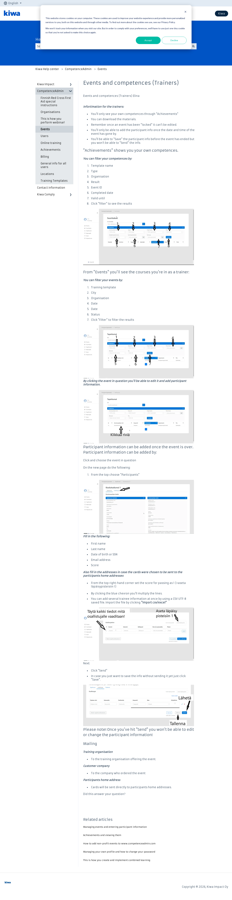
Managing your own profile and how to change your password (119, 851)
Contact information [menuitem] (51, 187)
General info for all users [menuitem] (53, 165)
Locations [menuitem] (47, 174)
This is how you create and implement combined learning (116, 860)
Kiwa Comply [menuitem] (46, 194)
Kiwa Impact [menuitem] (45, 84)
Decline (174, 40)
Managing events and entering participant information (115, 826)
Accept (148, 40)
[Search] (193, 46)
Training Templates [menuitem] (54, 180)
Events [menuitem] (45, 129)
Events (102, 69)
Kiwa (221, 13)
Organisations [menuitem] (50, 112)
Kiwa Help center (47, 69)
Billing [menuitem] (45, 156)
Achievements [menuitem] (50, 149)
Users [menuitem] (44, 136)
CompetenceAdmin (78, 69)
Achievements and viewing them (102, 835)
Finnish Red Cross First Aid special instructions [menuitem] (56, 101)
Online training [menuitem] (51, 143)
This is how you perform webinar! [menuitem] (53, 120)
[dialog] (116, 27)
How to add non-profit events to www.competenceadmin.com (119, 843)
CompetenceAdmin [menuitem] (50, 91)
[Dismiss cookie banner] (185, 12)
